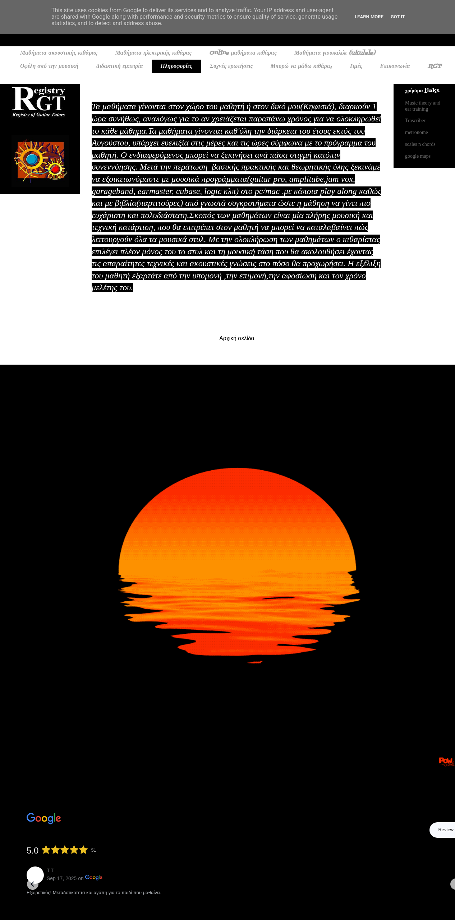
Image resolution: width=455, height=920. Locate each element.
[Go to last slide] (32, 884)
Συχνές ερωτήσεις (231, 66)
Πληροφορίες (176, 66)
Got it (398, 16)
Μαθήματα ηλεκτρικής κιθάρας (153, 53)
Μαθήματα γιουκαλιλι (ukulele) (334, 53)
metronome (416, 132)
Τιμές (355, 66)
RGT (434, 66)
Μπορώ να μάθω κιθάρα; (301, 66)
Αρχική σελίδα (236, 338)
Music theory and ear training (422, 106)
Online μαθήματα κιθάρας (243, 53)
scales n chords (420, 144)
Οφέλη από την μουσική (49, 66)
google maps (418, 156)
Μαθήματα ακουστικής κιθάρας (58, 53)
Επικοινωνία (395, 66)
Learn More (369, 16)
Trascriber (415, 120)
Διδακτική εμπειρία (119, 66)
